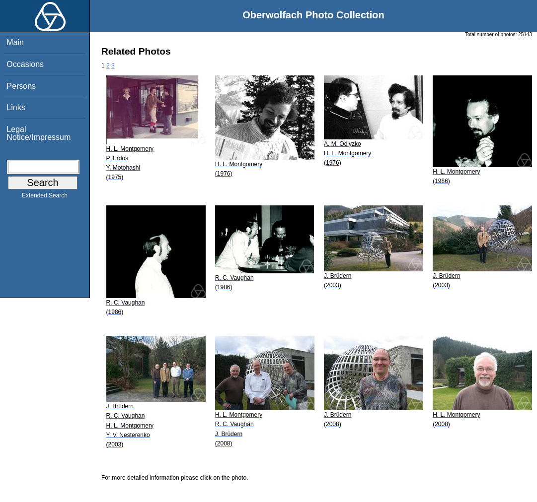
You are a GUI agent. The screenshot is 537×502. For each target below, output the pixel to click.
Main (15, 42)
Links (15, 107)
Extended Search (45, 197)
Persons (21, 86)
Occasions (25, 64)
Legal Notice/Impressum (38, 133)
